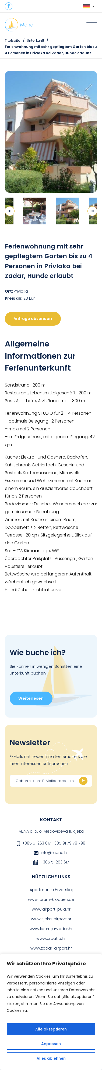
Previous (10, 211)
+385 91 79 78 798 (68, 843)
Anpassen (51, 1043)
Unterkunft (35, 40)
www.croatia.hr (51, 938)
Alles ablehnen (51, 1058)
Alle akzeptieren (51, 1029)
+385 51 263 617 (36, 843)
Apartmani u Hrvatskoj (51, 889)
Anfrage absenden (32, 318)
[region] (51, 1012)
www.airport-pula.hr (51, 909)
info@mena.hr (54, 852)
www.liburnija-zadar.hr (51, 928)
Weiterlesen (31, 698)
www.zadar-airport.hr (51, 948)
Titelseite (12, 40)
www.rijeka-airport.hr (51, 919)
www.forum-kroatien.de (51, 899)
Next (92, 211)
